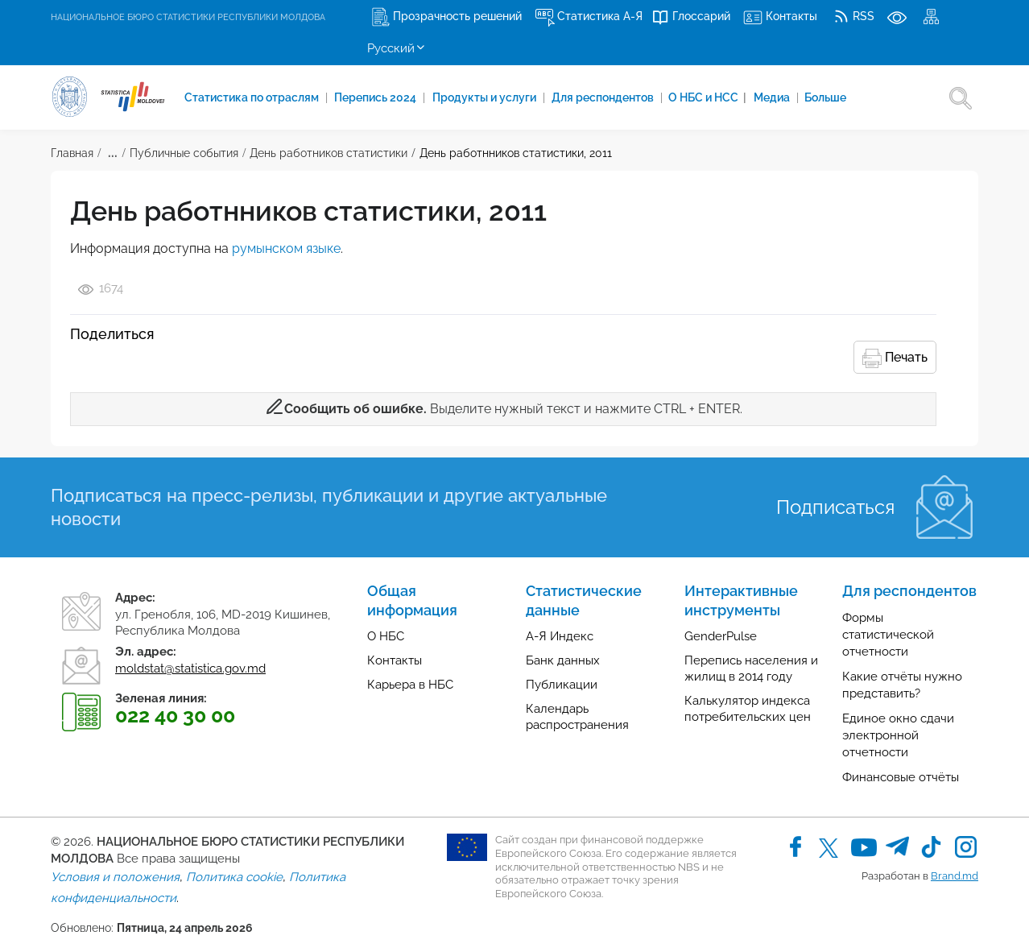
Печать (895, 358)
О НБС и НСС (709, 97)
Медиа (775, 97)
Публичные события (184, 153)
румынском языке (286, 248)
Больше (828, 97)
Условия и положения (115, 877)
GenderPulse (720, 636)
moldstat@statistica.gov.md (190, 668)
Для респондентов (605, 97)
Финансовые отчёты (900, 777)
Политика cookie (234, 877)
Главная (72, 153)
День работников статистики (328, 153)
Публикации (561, 684)
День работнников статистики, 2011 (515, 153)
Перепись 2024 (377, 97)
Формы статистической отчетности (888, 635)
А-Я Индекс (559, 636)
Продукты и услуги (486, 97)
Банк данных (563, 660)
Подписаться (835, 507)
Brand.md (954, 876)
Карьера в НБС (410, 684)
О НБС (385, 636)
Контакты (394, 660)
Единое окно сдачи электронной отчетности (898, 735)
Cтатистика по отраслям (252, 97)
